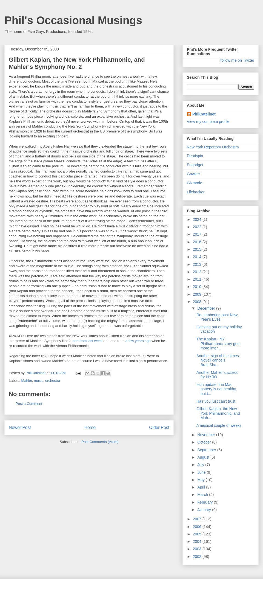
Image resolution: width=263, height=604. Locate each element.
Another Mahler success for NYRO (217, 374)
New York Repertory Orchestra (213, 147)
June (202, 472)
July (201, 464)
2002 (197, 556)
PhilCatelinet (204, 114)
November (206, 435)
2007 (197, 519)
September (207, 450)
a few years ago (138, 341)
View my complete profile (208, 121)
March (203, 494)
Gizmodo (194, 183)
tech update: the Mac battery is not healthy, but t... (216, 389)
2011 (197, 279)
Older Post (159, 427)
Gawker (193, 174)
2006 (197, 526)
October (204, 442)
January (204, 509)
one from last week (87, 341)
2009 (197, 294)
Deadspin (195, 156)
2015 (197, 249)
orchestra (52, 381)
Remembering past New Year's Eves (217, 317)
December (206, 308)
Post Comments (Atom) (99, 442)
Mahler (26, 381)
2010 (197, 286)
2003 (197, 549)
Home (90, 427)
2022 (197, 227)
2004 (197, 541)
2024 (197, 219)
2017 (197, 234)
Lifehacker (196, 192)
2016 (197, 242)
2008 (197, 302)
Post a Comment (29, 404)
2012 (197, 272)
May (201, 480)
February (205, 502)
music (38, 381)
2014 (197, 257)
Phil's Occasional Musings (73, 20)
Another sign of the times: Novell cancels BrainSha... (218, 360)
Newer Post (20, 427)
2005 (197, 534)
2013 (197, 264)
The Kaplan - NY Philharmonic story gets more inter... (218, 344)
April (201, 487)
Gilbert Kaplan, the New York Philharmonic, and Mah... (218, 413)
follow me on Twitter (237, 60)
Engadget (195, 165)
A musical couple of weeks (218, 425)
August (203, 457)
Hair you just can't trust (215, 401)
